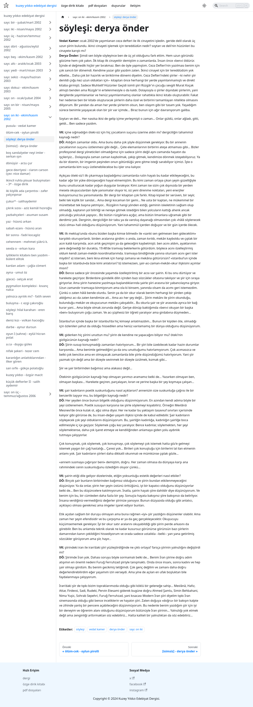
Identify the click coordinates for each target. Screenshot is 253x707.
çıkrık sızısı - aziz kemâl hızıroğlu (29, 208)
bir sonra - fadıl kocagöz (23, 235)
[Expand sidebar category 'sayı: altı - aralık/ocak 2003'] (50, 64)
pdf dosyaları (97, 6)
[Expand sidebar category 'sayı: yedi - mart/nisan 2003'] (50, 70)
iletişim (135, 6)
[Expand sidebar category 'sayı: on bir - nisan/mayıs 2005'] (50, 107)
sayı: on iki (136, 629)
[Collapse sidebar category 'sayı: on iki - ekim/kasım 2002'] (50, 117)
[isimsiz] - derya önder (22, 146)
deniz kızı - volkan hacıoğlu (25, 320)
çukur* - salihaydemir (21, 201)
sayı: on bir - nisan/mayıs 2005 (21, 107)
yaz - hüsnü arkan (18, 221)
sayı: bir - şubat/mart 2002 (22, 22)
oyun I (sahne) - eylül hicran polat (25, 336)
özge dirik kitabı (72, 6)
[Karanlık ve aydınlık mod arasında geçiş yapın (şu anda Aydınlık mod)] (204, 6)
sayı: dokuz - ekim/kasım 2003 (21, 89)
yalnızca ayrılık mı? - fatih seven (28, 296)
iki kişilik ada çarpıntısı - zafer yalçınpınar (27, 193)
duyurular (118, 6)
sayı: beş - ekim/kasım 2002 (23, 57)
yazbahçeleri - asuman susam (27, 215)
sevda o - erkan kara (20, 248)
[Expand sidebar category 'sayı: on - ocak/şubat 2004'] (50, 98)
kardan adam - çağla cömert (26, 266)
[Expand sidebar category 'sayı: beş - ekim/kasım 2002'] (50, 57)
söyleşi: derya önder (20, 139)
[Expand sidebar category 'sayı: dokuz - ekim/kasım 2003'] (50, 89)
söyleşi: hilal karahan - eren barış (25, 312)
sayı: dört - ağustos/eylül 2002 (21, 48)
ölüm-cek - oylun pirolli (22, 132)
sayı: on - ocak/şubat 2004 (22, 98)
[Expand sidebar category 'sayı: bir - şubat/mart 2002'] (50, 22)
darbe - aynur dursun (21, 327)
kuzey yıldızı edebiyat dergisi (36, 6)
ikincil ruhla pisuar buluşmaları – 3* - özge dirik (28, 182)
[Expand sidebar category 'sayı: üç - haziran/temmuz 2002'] (50, 38)
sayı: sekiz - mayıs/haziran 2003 (22, 79)
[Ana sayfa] (62, 17)
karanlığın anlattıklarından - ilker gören (26, 360)
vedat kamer (97, 629)
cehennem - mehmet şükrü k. (27, 242)
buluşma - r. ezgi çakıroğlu (24, 303)
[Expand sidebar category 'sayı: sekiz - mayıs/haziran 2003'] (50, 79)
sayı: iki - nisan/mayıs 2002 (23, 29)
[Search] (231, 6)
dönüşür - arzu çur (19, 163)
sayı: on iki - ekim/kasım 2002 (21, 117)
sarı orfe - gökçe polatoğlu (24, 368)
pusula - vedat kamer (21, 126)
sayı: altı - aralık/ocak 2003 (22, 64)
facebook (138, 684)
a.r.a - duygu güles (19, 344)
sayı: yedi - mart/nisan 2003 (23, 70)
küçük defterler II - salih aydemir (23, 383)
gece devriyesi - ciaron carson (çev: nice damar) (27, 172)
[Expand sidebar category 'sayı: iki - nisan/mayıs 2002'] (50, 29)
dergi (26, 678)
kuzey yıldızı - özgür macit (24, 375)
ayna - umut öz (16, 272)
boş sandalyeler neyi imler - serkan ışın (25, 154)
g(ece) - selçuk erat (19, 279)
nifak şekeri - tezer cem (22, 351)
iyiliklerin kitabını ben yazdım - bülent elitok (27, 257)
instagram (138, 690)
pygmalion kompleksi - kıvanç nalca (27, 288)
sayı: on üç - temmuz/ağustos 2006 (20, 394)
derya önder (117, 629)
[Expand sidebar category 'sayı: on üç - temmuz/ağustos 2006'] (50, 394)
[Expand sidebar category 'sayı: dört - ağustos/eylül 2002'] (50, 48)
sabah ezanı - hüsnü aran (24, 228)
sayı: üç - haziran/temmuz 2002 (22, 38)
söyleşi (80, 629)
